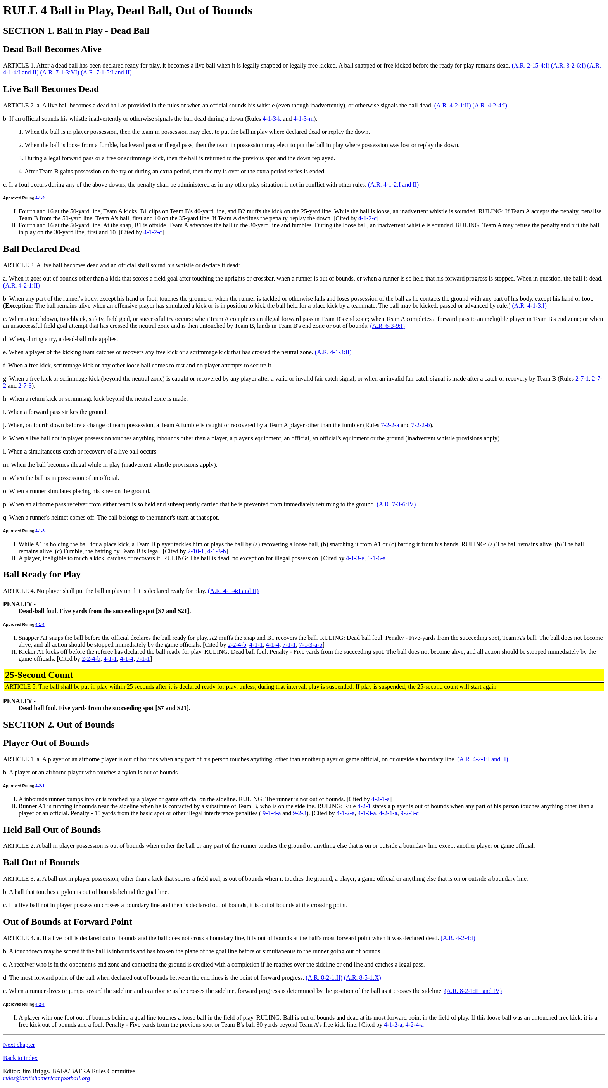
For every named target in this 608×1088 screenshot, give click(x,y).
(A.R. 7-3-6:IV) (396, 504)
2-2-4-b (237, 644)
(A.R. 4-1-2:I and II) (393, 184)
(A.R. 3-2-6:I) (568, 65)
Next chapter (19, 1044)
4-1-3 (39, 531)
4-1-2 (39, 198)
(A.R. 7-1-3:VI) (59, 72)
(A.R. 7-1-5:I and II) (106, 72)
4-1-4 (39, 624)
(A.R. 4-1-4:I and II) (233, 590)
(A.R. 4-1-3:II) (333, 352)
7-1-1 (289, 644)
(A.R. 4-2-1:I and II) (482, 759)
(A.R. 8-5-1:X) (362, 977)
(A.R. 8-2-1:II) (324, 977)
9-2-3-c (410, 813)
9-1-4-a (272, 813)
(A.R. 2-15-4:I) (530, 65)
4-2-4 (39, 1004)
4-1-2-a (345, 813)
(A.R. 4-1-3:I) (529, 305)
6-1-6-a (376, 558)
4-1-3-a (367, 813)
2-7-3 (25, 385)
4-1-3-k (272, 118)
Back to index (20, 1058)
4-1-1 (256, 644)
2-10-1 (196, 551)
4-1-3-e (355, 558)
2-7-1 (582, 378)
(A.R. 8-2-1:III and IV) (473, 991)
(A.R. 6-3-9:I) (387, 325)
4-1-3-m (303, 118)
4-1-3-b (216, 551)
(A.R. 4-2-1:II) (452, 105)
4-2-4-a (414, 1024)
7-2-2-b (420, 425)
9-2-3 (299, 813)
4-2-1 (39, 786)
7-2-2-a (390, 425)
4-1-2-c (367, 218)
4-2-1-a (380, 799)
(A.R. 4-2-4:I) (489, 105)
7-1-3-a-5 (310, 644)
